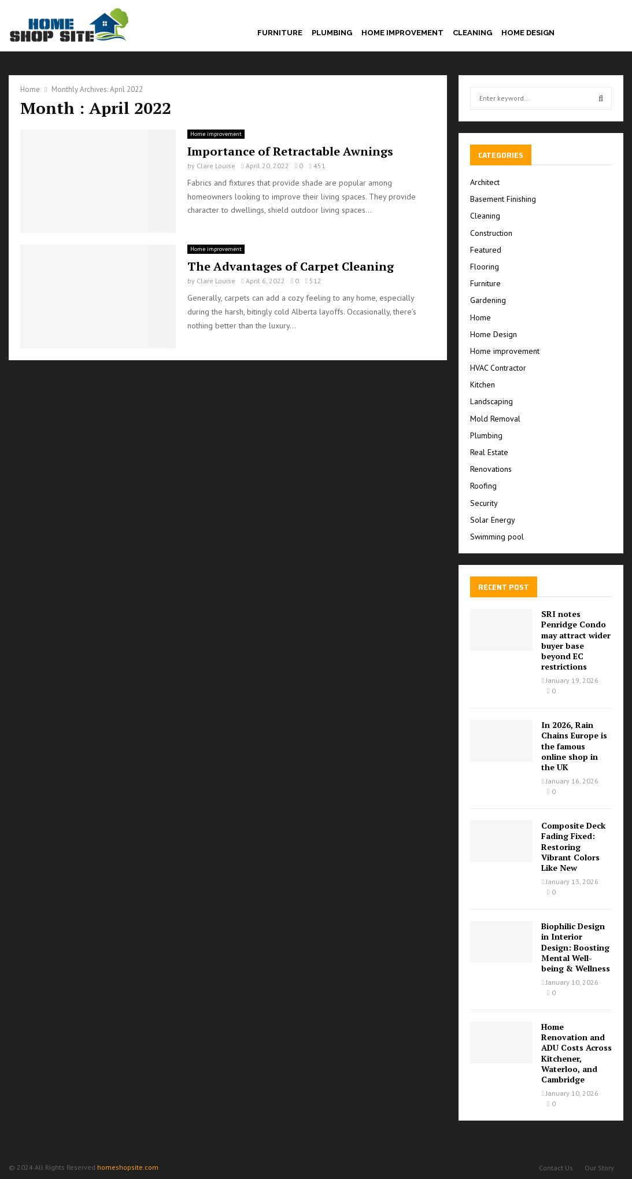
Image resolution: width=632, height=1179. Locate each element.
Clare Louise (216, 165)
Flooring (484, 266)
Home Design (528, 32)
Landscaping (491, 401)
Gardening (488, 300)
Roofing (483, 486)
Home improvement (402, 32)
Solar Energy (492, 520)
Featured (485, 250)
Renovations (491, 469)
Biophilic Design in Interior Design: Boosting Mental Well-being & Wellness (575, 947)
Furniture (279, 32)
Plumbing (332, 32)
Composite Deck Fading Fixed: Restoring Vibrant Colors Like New (573, 846)
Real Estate (489, 452)
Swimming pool (497, 536)
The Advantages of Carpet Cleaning (290, 266)
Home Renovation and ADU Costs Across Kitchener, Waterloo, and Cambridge (576, 1053)
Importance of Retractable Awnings (290, 151)
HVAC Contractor (498, 368)
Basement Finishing (503, 199)
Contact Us (556, 1167)
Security (484, 503)
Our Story (599, 1167)
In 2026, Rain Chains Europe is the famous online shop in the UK (574, 746)
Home (480, 317)
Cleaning (472, 32)
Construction (491, 233)
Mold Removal (495, 418)
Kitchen (482, 384)
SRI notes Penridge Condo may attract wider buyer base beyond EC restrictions (576, 640)
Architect (485, 182)
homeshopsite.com (127, 1167)
